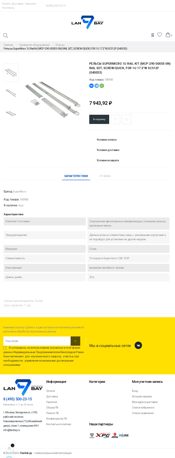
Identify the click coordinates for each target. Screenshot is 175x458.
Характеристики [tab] (76, 176)
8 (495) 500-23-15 (56, 5)
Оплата (6, 3)
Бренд (8, 191)
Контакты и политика (58, 424)
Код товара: (96, 79)
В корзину (99, 119)
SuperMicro (19, 191)
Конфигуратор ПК (56, 418)
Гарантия (30, 3)
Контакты (8, 7)
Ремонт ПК (52, 413)
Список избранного (143, 407)
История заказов (142, 396)
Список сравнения (142, 413)
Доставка (17, 3)
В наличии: (11, 205)
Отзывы (105, 176)
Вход (135, 390)
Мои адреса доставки (144, 402)
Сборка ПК (52, 407)
